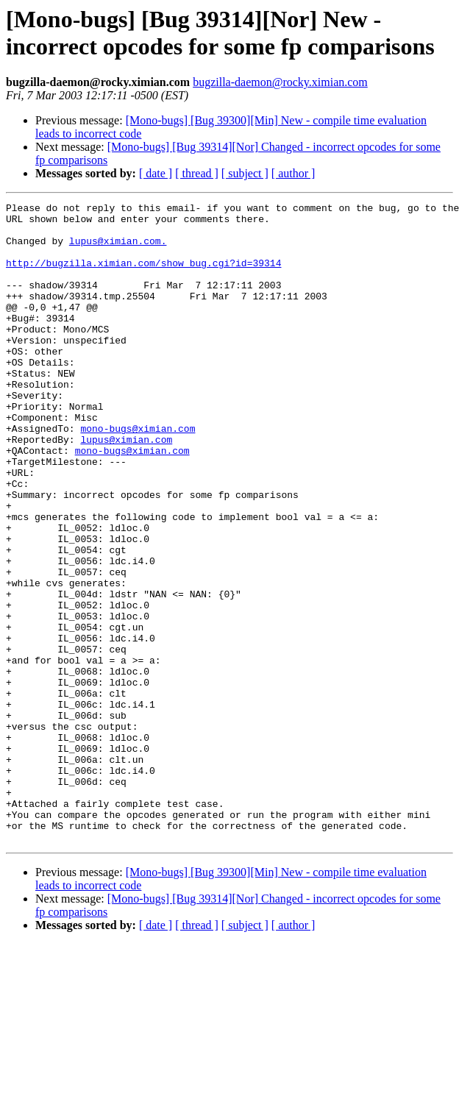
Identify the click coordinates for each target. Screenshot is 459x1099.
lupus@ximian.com (126, 487)
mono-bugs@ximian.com (137, 474)
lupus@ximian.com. (118, 249)
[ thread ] (196, 173)
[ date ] (155, 173)
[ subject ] (244, 173)
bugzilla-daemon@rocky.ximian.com (280, 82)
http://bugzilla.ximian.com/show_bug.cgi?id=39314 (143, 275)
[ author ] (293, 173)
